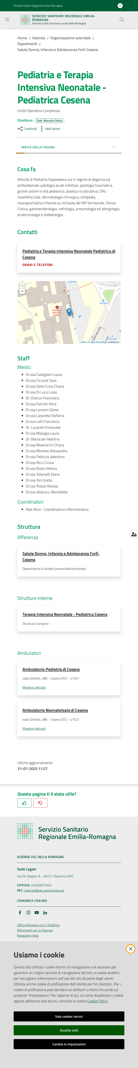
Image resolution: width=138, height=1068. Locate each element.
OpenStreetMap (99, 342)
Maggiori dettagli (34, 688)
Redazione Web (28, 936)
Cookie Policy (97, 1001)
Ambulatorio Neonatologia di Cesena (55, 711)
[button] (121, 19)
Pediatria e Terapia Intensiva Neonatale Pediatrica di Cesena (68, 254)
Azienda (38, 38)
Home (22, 38)
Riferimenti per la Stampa (35, 931)
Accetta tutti (69, 1030)
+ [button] (22, 286)
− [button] (22, 291)
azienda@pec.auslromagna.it (44, 891)
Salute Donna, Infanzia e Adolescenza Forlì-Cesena (57, 49)
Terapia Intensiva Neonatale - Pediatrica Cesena (64, 615)
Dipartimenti (27, 44)
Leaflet (82, 342)
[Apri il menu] (7, 19)
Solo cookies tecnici (69, 1016)
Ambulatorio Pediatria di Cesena (51, 670)
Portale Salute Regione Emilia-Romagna (38, 5)
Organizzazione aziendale (70, 38)
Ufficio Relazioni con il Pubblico (38, 926)
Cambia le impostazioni (69, 1044)
